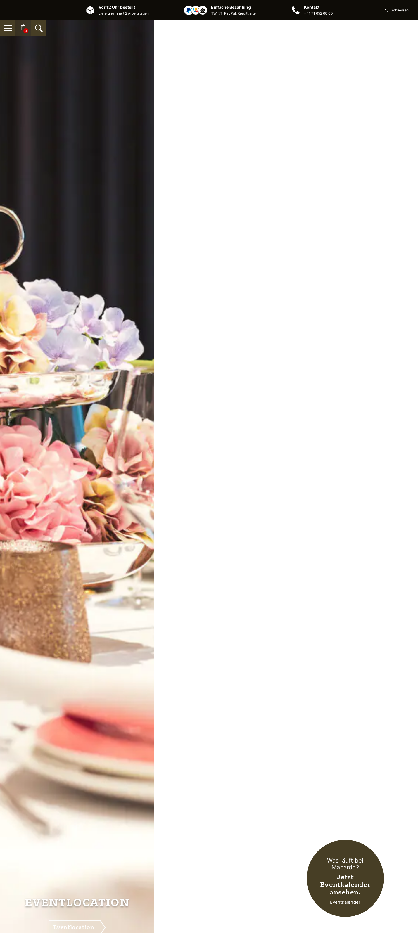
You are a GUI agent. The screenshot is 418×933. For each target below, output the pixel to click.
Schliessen (396, 10)
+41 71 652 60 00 (318, 13)
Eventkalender (345, 902)
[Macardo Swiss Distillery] (209, 51)
